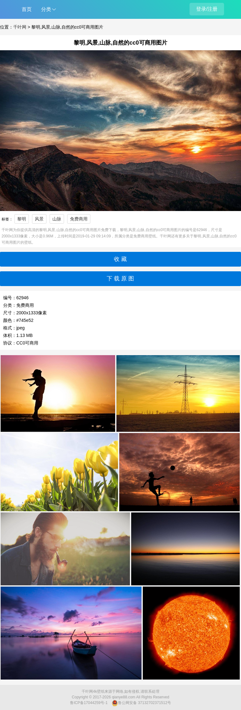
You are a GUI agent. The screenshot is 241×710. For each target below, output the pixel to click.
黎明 (21, 218)
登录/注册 (206, 9)
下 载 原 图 (120, 278)
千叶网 (19, 27)
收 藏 (120, 259)
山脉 (56, 218)
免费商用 (79, 218)
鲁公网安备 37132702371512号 (141, 703)
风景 (39, 218)
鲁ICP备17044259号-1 (89, 703)
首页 (27, 9)
